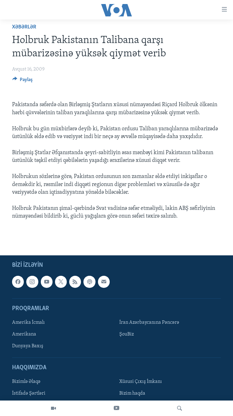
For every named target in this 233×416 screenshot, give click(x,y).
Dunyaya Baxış (27, 346)
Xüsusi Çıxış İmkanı (140, 381)
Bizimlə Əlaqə (26, 381)
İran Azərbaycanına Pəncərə (149, 322)
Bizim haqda (132, 393)
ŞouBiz (126, 334)
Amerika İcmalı (28, 322)
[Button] (22, 81)
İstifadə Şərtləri (28, 393)
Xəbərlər (24, 27)
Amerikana (24, 334)
